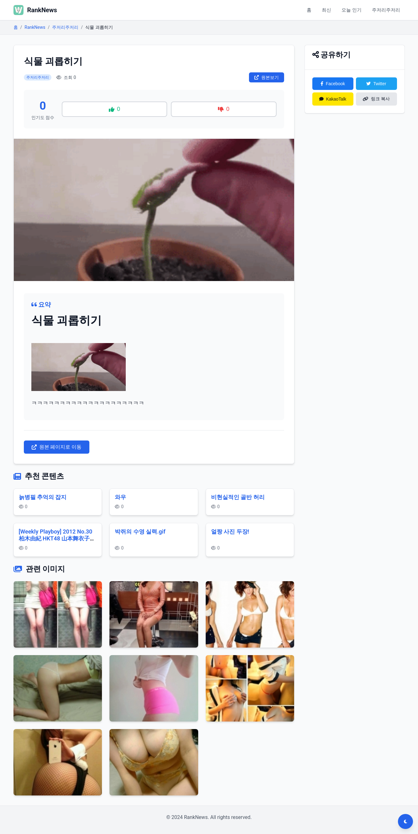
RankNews (34, 27)
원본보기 (266, 77)
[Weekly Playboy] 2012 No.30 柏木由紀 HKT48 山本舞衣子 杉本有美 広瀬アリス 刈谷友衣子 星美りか (57, 542)
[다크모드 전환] (405, 821)
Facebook (332, 83)
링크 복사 (376, 98)
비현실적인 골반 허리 (238, 497)
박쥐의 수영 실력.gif (140, 531)
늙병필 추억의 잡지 (43, 497)
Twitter (376, 83)
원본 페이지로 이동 (57, 447)
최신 (321, 10)
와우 (120, 497)
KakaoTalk (333, 99)
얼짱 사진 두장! (230, 531)
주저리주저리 (385, 10)
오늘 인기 (347, 10)
